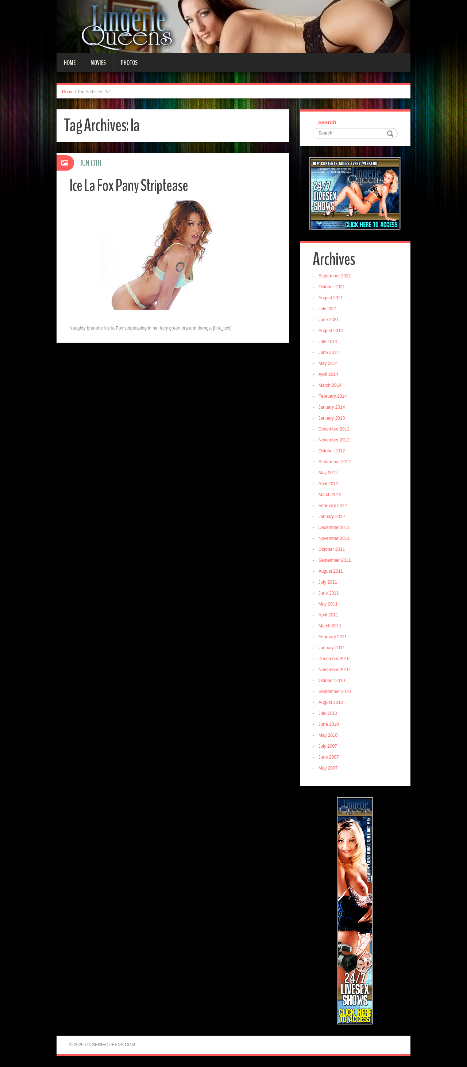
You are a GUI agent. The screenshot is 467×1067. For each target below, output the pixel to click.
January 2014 (332, 407)
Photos (129, 62)
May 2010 (328, 735)
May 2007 (328, 768)
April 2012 (328, 483)
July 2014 (328, 341)
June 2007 (329, 757)
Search (327, 122)
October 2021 (332, 286)
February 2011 (333, 636)
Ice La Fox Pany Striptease (128, 186)
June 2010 (329, 724)
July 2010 (328, 713)
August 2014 (331, 330)
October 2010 (332, 680)
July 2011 (328, 582)
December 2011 (334, 527)
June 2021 (329, 319)
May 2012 (328, 472)
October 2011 (332, 549)
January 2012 (332, 516)
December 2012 (334, 429)
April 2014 (328, 374)
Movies (98, 62)
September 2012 (335, 461)
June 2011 (329, 593)
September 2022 (335, 276)
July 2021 (328, 308)
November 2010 (334, 669)
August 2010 (331, 702)
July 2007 (328, 746)
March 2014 (330, 385)
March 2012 (330, 494)
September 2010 (335, 691)
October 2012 (332, 450)
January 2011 (332, 647)
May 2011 (328, 604)
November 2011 (334, 538)
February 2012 (333, 505)
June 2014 (329, 352)
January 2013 (332, 418)
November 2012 (334, 440)
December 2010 (334, 658)
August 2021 (331, 297)
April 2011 (328, 615)
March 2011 (330, 625)
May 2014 (328, 363)
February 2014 (333, 396)
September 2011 (335, 560)
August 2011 (331, 571)
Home (70, 62)
